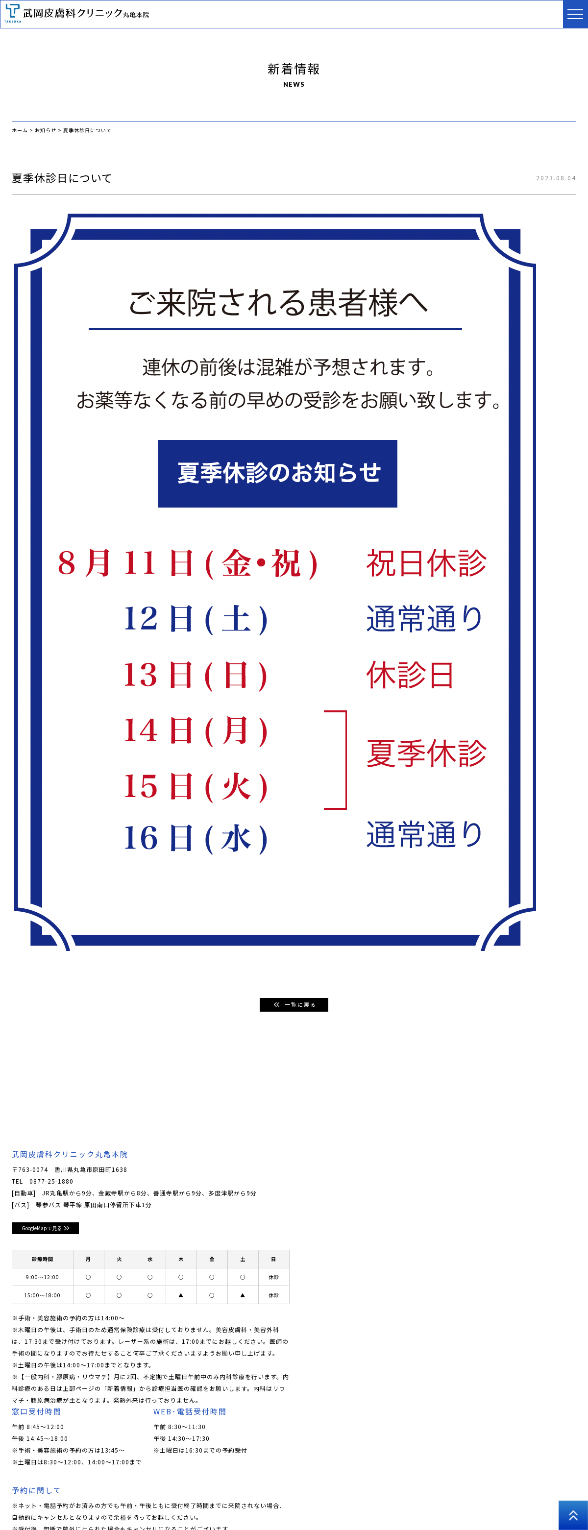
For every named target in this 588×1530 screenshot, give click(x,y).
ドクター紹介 (132, 1485)
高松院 (21, 1500)
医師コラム (434, 1485)
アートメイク (387, 1485)
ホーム (21, 1485)
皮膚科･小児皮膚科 (190, 1485)
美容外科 (343, 1485)
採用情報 (475, 1485)
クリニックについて (71, 1485)
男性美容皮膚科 (296, 1485)
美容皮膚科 (246, 1485)
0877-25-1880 (51, 1181)
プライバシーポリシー (532, 1485)
